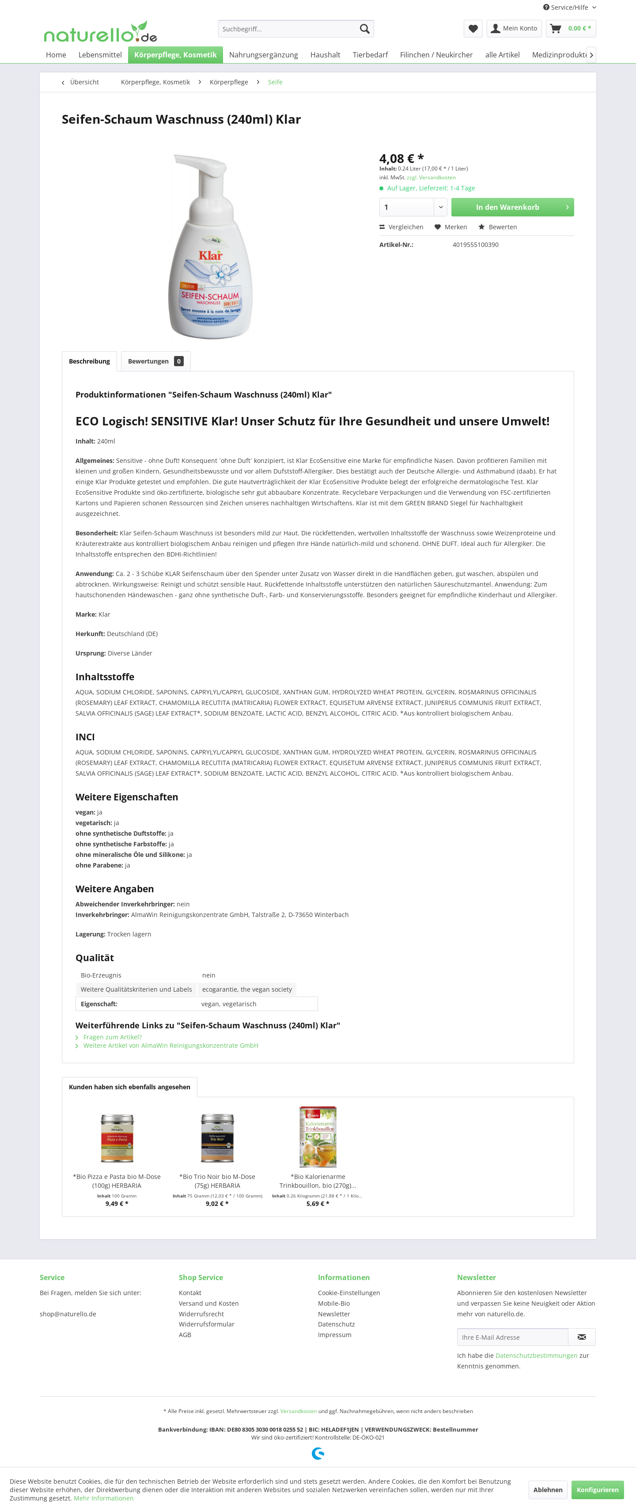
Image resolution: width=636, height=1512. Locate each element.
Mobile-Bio (334, 1303)
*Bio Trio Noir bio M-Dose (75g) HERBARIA (217, 1181)
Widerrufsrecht (201, 1314)
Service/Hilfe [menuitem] (566, 7)
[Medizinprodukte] (560, 54)
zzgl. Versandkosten (431, 177)
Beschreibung (89, 361)
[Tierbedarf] (370, 54)
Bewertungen (156, 361)
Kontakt (190, 1292)
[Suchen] (365, 29)
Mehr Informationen (104, 1498)
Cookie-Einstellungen (349, 1292)
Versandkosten (298, 1411)
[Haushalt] (325, 54)
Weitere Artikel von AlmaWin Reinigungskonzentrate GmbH (167, 1045)
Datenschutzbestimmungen (537, 1355)
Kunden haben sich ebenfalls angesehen (129, 1087)
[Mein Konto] (514, 29)
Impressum (335, 1334)
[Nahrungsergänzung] (263, 54)
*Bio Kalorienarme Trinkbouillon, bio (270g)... (318, 1181)
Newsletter (334, 1314)
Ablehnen (548, 1489)
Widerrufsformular (207, 1324)
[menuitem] (296, 29)
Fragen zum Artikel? (109, 1037)
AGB (185, 1334)
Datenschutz (336, 1324)
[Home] (56, 54)
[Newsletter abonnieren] (582, 1337)
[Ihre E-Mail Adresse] (512, 1337)
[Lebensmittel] (100, 54)
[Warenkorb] (571, 29)
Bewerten (497, 227)
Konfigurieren (598, 1489)
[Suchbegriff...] (296, 29)
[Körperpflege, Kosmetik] (175, 54)
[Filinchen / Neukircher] (436, 54)
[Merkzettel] (473, 29)
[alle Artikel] (502, 54)
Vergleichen (401, 227)
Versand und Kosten (209, 1303)
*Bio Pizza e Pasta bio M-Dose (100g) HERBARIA (117, 1181)
